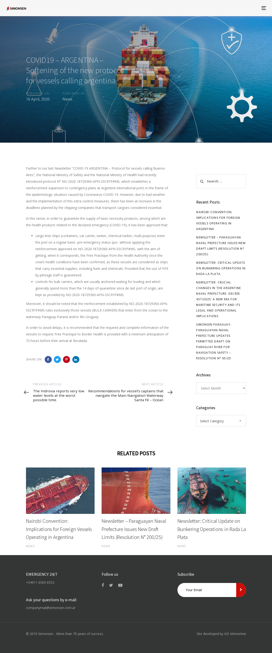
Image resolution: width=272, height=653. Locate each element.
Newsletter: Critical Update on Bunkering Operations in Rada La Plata (221, 268)
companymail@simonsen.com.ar (50, 607)
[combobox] (221, 421)
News (67, 100)
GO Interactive (235, 633)
